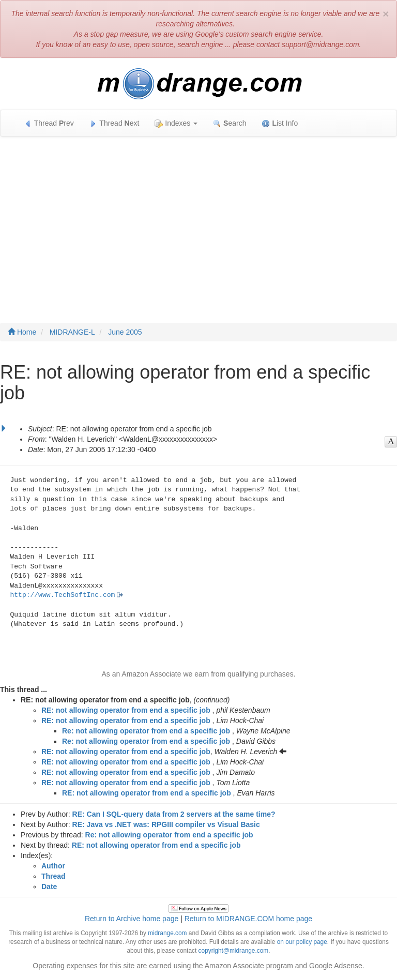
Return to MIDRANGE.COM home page (248, 918)
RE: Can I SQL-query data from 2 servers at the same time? (174, 814)
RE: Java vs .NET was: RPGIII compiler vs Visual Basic (166, 824)
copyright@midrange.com (233, 950)
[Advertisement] (198, 219)
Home (22, 332)
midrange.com (167, 933)
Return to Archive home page (131, 918)
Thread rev (49, 123)
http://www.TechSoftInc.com (62, 595)
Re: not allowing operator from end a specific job (146, 731)
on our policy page (302, 941)
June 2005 (125, 332)
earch (229, 123)
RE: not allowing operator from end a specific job (125, 710)
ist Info (280, 123)
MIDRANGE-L (72, 332)
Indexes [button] (176, 123)
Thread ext (114, 123)
